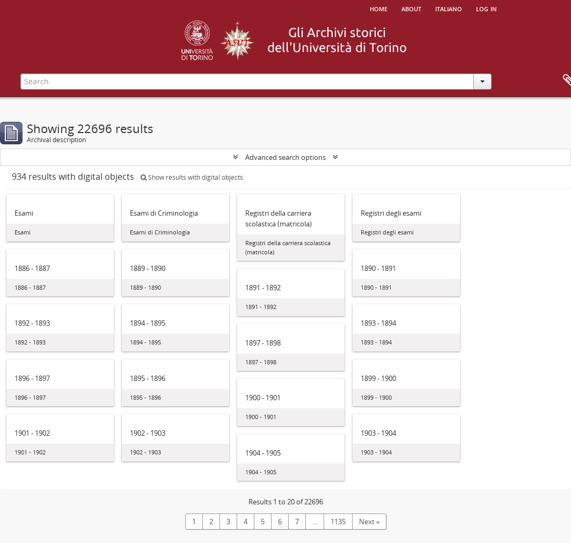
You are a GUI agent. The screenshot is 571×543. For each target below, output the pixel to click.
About (411, 8)
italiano (448, 8)
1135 (338, 521)
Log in (486, 8)
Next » (369, 521)
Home (378, 8)
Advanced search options (285, 157)
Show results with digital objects (192, 177)
